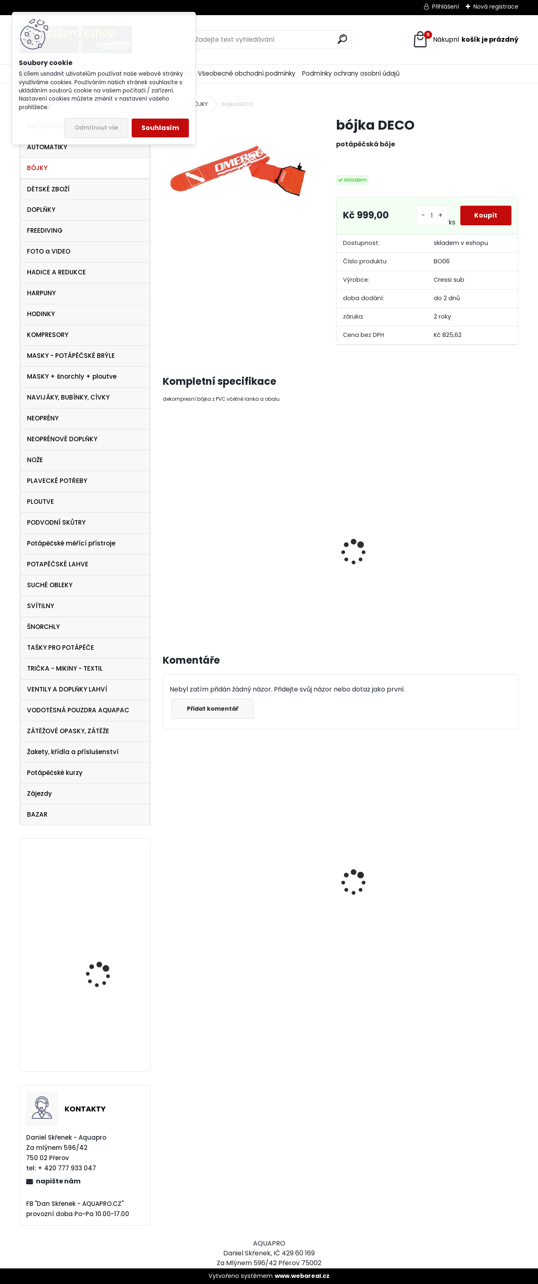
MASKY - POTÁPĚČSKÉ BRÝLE (71, 355)
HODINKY (41, 314)
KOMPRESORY (47, 334)
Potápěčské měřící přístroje (71, 543)
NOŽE (35, 460)
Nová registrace (495, 6)
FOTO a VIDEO (48, 251)
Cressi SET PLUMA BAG (294, 902)
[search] (342, 39)
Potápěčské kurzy (55, 772)
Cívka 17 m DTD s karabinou (376, 557)
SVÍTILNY (40, 606)
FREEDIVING (45, 230)
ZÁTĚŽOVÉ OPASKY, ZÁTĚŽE (68, 731)
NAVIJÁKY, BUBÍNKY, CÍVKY (68, 397)
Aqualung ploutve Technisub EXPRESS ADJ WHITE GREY (106, 885)
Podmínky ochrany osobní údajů (351, 73)
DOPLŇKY (41, 209)
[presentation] (166, 543)
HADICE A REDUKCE (56, 272)
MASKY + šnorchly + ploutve (72, 376)
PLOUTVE (40, 501)
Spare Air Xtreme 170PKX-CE (97, 1043)
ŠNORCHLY (43, 626)
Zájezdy (39, 793)
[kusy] (429, 216)
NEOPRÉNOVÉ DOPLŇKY (62, 439)
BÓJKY (37, 168)
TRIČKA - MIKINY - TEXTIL (65, 668)
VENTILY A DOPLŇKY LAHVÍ (67, 689)
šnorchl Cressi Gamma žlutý (191, 941)
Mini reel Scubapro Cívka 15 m (197, 548)
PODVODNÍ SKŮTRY (56, 522)
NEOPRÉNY (42, 418)
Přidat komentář (214, 709)
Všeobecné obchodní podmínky (247, 73)
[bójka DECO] (236, 169)
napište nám (58, 1181)
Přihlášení (445, 6)
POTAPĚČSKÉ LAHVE (57, 564)
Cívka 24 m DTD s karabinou (287, 557)
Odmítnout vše (96, 128)
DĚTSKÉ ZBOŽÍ (48, 189)
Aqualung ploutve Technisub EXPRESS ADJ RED (106, 971)
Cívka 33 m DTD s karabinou (467, 557)
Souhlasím (160, 127)
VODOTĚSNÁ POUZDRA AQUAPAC (78, 710)
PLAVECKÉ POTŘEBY (57, 480)
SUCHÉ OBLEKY (49, 585)
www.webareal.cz (302, 1276)
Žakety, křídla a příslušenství (73, 752)
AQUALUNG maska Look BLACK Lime (378, 894)
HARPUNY (41, 293)
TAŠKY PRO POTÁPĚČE (60, 647)
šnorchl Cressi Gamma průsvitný (469, 944)
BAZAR (37, 814)
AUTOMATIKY (47, 147)
